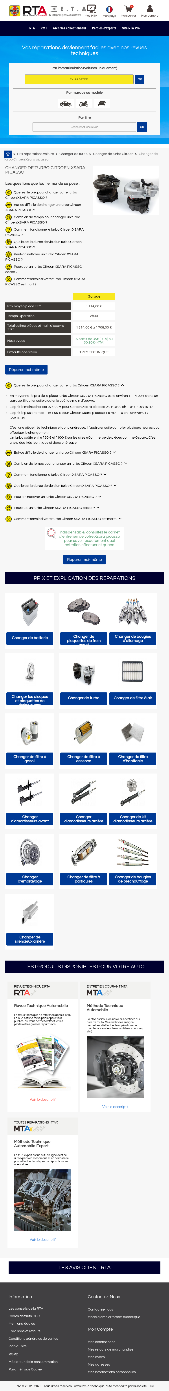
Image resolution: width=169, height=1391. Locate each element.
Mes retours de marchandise (110, 1349)
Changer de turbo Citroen (113, 154)
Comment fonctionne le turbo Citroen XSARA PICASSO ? (58, 474)
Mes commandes (101, 1342)
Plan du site (18, 1346)
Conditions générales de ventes (33, 1338)
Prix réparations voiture (35, 154)
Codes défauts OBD (24, 1316)
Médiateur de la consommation (33, 1362)
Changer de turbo (73, 154)
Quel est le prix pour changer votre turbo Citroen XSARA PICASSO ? (66, 385)
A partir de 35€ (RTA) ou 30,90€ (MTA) (94, 340)
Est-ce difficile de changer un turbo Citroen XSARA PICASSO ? (62, 452)
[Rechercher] (84, 127)
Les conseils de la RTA (26, 1308)
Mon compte (100, 1329)
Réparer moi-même (26, 370)
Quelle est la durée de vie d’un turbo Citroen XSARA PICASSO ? (63, 485)
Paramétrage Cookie (25, 1369)
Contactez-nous (100, 1309)
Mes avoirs (96, 1357)
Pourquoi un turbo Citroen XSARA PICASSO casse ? (54, 508)
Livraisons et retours (24, 1331)
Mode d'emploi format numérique (114, 1317)
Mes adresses (99, 1364)
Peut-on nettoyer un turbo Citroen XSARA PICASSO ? (55, 497)
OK (142, 127)
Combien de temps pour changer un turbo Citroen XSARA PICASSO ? (68, 463)
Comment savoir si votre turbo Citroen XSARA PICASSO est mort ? (65, 519)
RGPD (13, 1354)
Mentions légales (22, 1323)
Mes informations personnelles (112, 1372)
